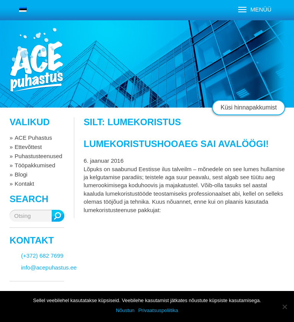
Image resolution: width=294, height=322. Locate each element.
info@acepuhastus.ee (49, 267)
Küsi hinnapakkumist (248, 107)
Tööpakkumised (35, 165)
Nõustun (125, 310)
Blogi (21, 174)
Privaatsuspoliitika (158, 310)
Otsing (58, 216)
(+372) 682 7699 (42, 255)
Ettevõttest (28, 147)
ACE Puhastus (33, 137)
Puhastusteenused (38, 156)
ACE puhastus (36, 66)
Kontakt (24, 183)
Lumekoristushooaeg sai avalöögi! (176, 144)
